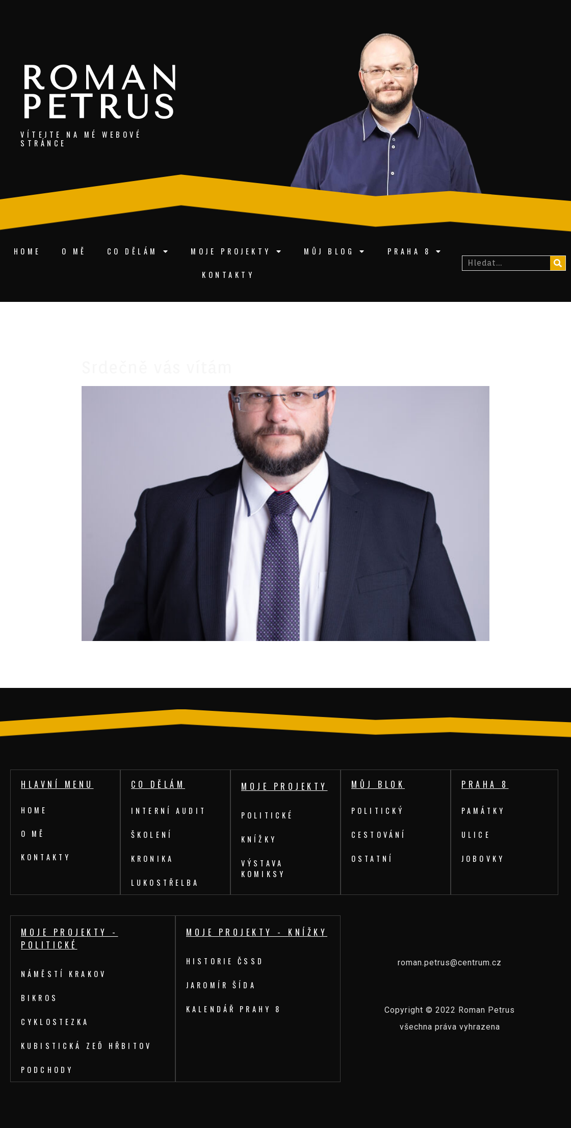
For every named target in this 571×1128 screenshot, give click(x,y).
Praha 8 (415, 251)
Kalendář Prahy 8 (235, 1009)
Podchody (48, 1069)
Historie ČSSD (226, 961)
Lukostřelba (166, 882)
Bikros (40, 997)
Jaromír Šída (222, 985)
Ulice (476, 834)
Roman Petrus (101, 93)
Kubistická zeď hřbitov (89, 1045)
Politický (379, 810)
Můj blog (335, 251)
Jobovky (483, 858)
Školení (152, 834)
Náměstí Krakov (65, 973)
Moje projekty (237, 251)
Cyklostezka (56, 1021)
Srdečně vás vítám (157, 367)
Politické (269, 815)
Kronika (153, 858)
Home (27, 251)
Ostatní (373, 858)
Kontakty (228, 274)
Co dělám (139, 251)
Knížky (259, 839)
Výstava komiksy (264, 868)
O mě (74, 251)
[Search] (557, 263)
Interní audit (170, 810)
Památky (484, 810)
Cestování (380, 834)
